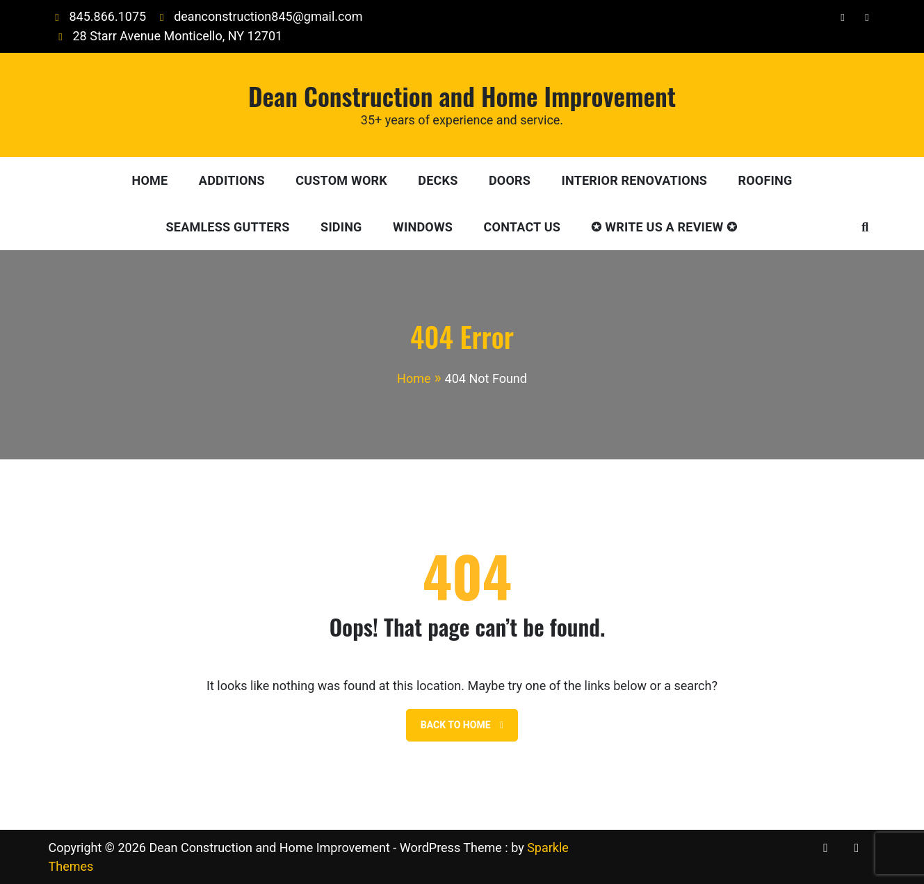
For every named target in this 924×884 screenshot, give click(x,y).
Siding (341, 227)
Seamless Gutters (228, 227)
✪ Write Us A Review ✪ (664, 227)
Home (150, 180)
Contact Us (522, 227)
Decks (437, 180)
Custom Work (341, 180)
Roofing (765, 180)
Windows (423, 227)
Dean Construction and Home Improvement (462, 95)
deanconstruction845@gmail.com (257, 16)
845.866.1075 (98, 16)
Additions (232, 180)
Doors (509, 180)
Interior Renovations (635, 180)
